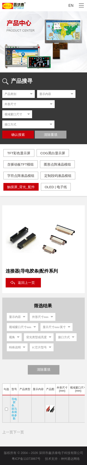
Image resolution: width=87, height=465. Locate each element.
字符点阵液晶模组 (20, 176)
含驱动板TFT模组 (20, 164)
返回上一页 (26, 283)
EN (70, 5)
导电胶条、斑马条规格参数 (14, 409)
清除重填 (50, 134)
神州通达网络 (70, 458)
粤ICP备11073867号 (26, 458)
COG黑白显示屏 (52, 153)
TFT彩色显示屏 (19, 153)
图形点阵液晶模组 (57, 164)
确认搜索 (18, 134)
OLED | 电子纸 (56, 187)
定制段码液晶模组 (57, 176)
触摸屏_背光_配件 (21, 187)
